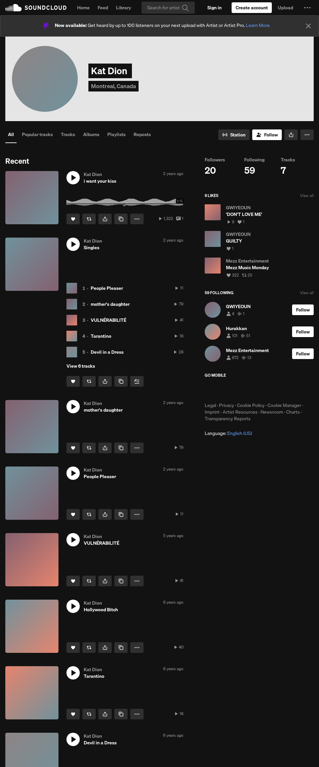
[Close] (308, 26)
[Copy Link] (121, 219)
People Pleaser (107, 288)
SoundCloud (35, 7)
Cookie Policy (251, 405)
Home (83, 7)
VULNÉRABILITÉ (108, 320)
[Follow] (267, 134)
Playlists (116, 134)
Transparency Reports (228, 418)
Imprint (212, 412)
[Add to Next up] (137, 381)
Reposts (142, 134)
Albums (91, 134)
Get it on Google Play (269, 390)
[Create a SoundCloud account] (252, 7)
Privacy (226, 405)
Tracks (68, 134)
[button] (307, 7)
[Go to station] (234, 134)
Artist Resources (240, 412)
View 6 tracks (80, 366)
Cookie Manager (284, 405)
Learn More (258, 25)
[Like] (73, 219)
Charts (293, 412)
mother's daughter (110, 304)
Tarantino (101, 336)
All (11, 134)
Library (123, 7)
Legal (210, 405)
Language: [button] (228, 433)
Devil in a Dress (107, 352)
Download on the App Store (225, 390)
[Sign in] (214, 7)
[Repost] (89, 219)
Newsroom (272, 412)
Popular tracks (37, 134)
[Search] (168, 8)
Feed (103, 7)
